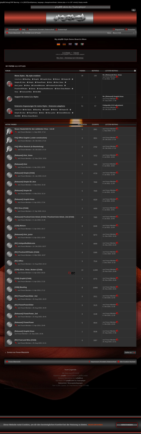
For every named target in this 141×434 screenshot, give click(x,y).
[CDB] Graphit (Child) (23, 278)
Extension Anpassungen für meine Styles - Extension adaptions (40, 106)
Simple (30, 82)
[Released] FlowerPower (24, 322)
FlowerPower (40, 82)
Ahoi (49, 82)
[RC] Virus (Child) (22, 208)
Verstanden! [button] (127, 425)
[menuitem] (133, 10)
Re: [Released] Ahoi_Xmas (112, 75)
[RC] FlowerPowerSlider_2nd (26, 296)
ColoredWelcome (38, 85)
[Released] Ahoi (21, 164)
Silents (32, 88)
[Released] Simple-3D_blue (25, 182)
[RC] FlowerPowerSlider (24, 305)
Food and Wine (26, 92)
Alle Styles (27, 109)
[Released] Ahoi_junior (24, 234)
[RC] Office (19, 261)
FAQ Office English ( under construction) (31, 138)
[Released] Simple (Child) (25, 173)
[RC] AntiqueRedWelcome (25, 243)
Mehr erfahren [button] (95, 425)
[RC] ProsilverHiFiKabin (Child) (27, 252)
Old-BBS (37, 92)
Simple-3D (65, 79)
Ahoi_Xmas (58, 82)
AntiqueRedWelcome (45, 88)
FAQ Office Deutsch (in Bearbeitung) (29, 147)
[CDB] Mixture (20, 226)
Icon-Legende (70, 370)
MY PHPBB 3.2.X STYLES (16, 66)
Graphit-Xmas (45, 79)
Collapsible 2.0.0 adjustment (113, 105)
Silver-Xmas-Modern (62, 88)
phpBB (63, 375)
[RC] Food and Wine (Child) (25, 340)
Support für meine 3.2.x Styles (26, 97)
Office (27, 85)
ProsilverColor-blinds (54, 85)
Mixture (56, 79)
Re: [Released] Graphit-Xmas (113, 96)
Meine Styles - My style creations (28, 76)
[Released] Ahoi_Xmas (23, 155)
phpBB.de (79, 378)
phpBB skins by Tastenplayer (75, 380)
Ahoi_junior (50, 113)
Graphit (35, 79)
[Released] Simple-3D (23, 191)
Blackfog (26, 79)
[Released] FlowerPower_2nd (26, 314)
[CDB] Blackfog (21, 287)
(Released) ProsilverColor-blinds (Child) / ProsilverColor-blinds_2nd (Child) (44, 217)
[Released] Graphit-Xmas (24, 199)
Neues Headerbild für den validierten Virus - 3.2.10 (34, 129)
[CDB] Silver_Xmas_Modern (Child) (28, 270)
